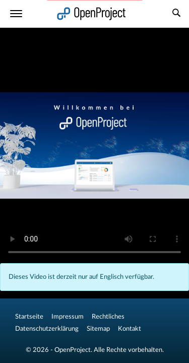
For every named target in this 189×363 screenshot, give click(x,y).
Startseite (29, 317)
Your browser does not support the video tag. (94, 145)
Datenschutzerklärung (47, 329)
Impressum (67, 317)
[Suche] (176, 14)
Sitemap (98, 329)
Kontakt (129, 329)
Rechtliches (108, 317)
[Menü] (16, 14)
